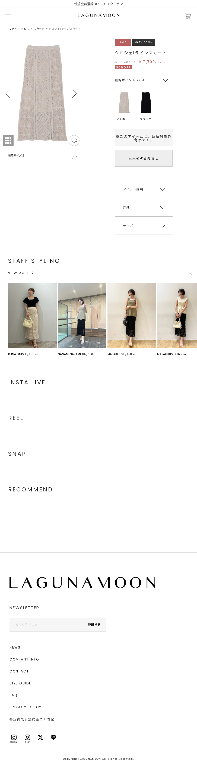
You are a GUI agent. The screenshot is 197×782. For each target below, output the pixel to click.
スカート (39, 28)
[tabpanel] (41, 102)
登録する (94, 624)
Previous (8, 94)
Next (74, 94)
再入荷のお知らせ (143, 158)
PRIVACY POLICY (25, 707)
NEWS (15, 647)
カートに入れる (188, 16)
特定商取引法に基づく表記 (32, 719)
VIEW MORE (18, 273)
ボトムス (23, 28)
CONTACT (19, 671)
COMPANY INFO (24, 659)
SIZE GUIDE (20, 683)
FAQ (13, 695)
